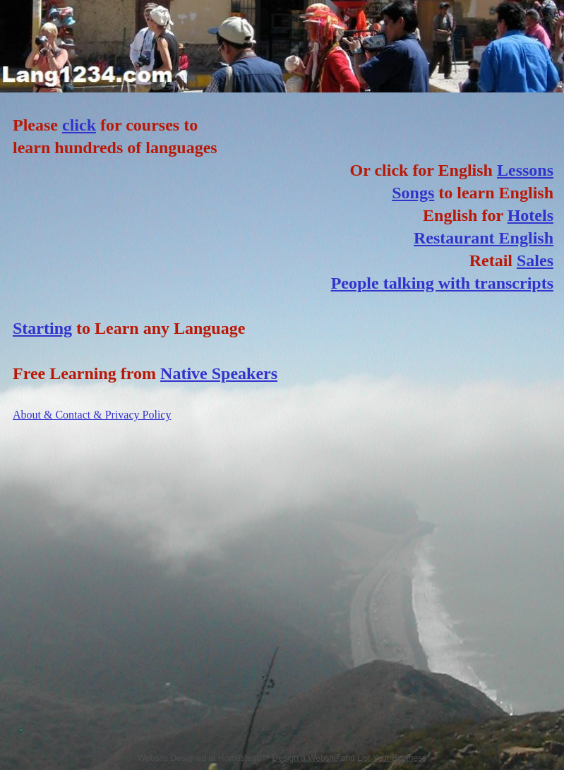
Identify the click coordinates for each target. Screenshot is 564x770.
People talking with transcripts (442, 283)
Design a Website (305, 758)
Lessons (525, 170)
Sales (535, 260)
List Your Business (391, 758)
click (79, 125)
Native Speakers (218, 373)
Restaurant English (483, 238)
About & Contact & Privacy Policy (92, 415)
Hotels (530, 215)
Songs (413, 193)
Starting (42, 328)
